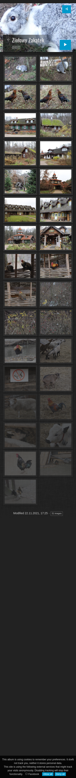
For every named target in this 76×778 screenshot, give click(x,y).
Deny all (60, 774)
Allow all (47, 774)
